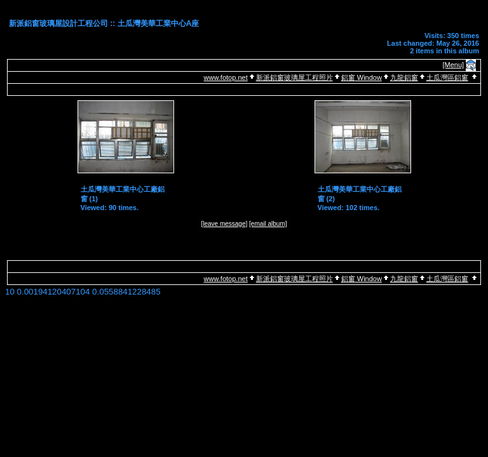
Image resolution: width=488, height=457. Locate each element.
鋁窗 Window (361, 77)
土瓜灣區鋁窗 (447, 77)
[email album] (268, 223)
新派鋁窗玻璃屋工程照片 (294, 77)
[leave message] (224, 223)
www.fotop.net (226, 77)
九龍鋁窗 (404, 77)
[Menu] (453, 65)
